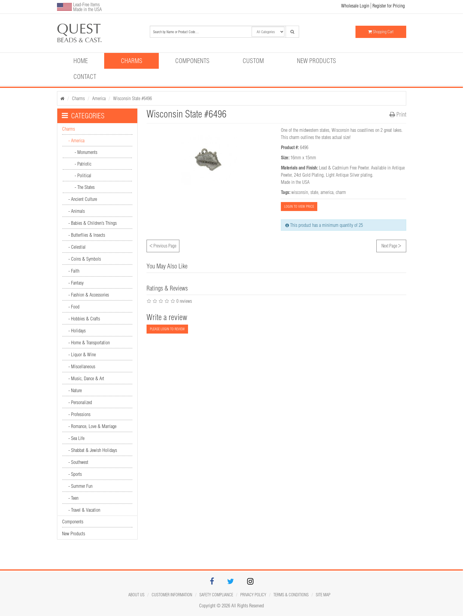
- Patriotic (83, 164)
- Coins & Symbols (84, 259)
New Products (316, 61)
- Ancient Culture (82, 199)
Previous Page (163, 245)
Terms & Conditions (291, 594)
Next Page (391, 245)
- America (76, 140)
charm (341, 192)
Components (192, 61)
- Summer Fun (80, 486)
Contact (84, 76)
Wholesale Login (355, 6)
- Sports (75, 474)
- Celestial (77, 247)
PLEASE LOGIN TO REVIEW (167, 329)
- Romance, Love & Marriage (92, 426)
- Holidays (77, 331)
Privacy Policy (253, 594)
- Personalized (80, 402)
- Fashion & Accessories (88, 295)
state (314, 192)
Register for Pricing (388, 6)
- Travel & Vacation (84, 510)
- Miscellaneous (81, 366)
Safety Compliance (216, 594)
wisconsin (299, 192)
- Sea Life (76, 438)
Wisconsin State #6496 (132, 98)
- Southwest (78, 462)
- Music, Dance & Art (86, 378)
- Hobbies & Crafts (84, 319)
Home (80, 61)
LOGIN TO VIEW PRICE (299, 206)
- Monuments (86, 152)
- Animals (76, 211)
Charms (131, 61)
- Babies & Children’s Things (92, 223)
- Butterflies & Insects (86, 235)
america (327, 192)
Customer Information (172, 594)
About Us (136, 594)
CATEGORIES (83, 115)
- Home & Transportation (89, 343)
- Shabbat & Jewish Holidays (92, 450)
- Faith (73, 271)
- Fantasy (76, 283)
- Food (73, 307)
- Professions (79, 414)
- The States (85, 187)
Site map (323, 594)
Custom (253, 61)
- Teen (73, 498)
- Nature (75, 390)
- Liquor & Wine (82, 354)
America (99, 98)
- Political (83, 175)
